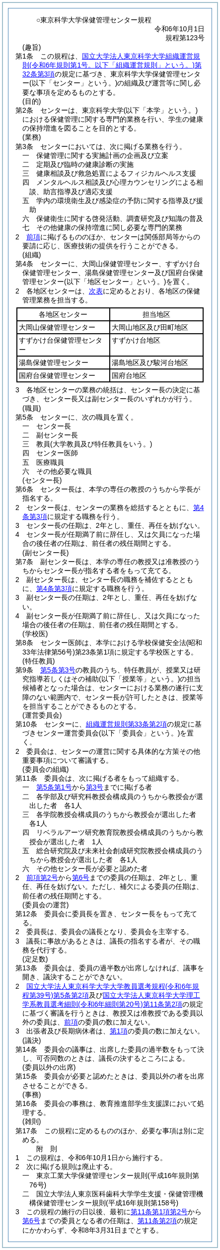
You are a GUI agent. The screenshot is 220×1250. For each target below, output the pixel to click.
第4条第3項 (54, 588)
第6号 (81, 878)
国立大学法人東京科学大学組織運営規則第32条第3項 (112, 65)
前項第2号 (42, 878)
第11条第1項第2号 (159, 1212)
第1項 (119, 1031)
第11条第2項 (157, 1221)
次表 (96, 291)
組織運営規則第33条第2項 (126, 724)
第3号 (95, 787)
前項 (33, 237)
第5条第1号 (54, 787)
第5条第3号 (58, 670)
